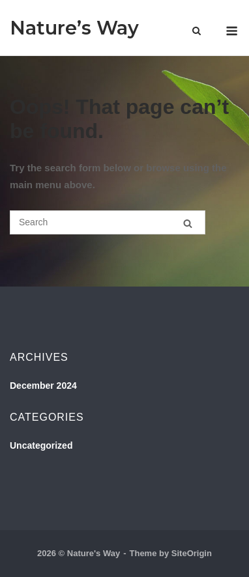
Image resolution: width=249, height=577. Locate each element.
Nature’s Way (74, 27)
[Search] (187, 223)
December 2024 (43, 385)
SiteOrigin (191, 553)
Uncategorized (41, 445)
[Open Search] (196, 31)
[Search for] (107, 222)
